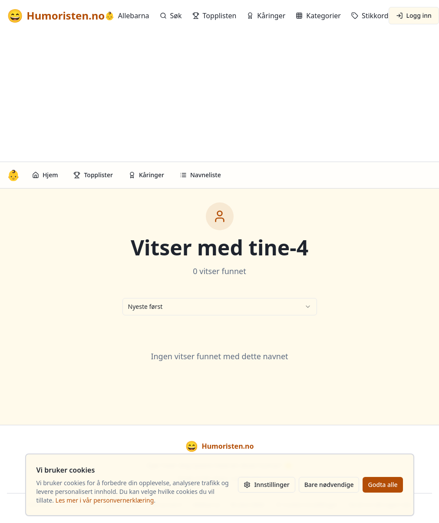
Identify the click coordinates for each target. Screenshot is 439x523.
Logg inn (414, 15)
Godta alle (382, 484)
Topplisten (214, 15)
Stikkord (370, 15)
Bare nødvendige (329, 484)
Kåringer (266, 15)
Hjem (45, 175)
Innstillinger (266, 484)
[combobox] (219, 306)
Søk (171, 15)
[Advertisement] (219, 96)
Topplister (93, 175)
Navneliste (200, 175)
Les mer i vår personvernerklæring (105, 500)
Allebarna (127, 16)
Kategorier (318, 15)
